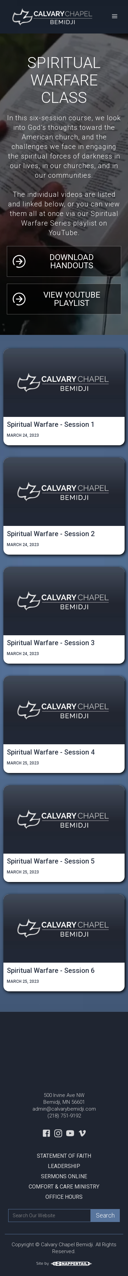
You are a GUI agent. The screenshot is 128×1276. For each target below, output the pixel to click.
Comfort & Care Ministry (64, 1186)
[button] (114, 16)
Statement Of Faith (64, 1156)
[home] (51, 16)
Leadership (64, 1166)
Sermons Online (64, 1176)
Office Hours (64, 1197)
